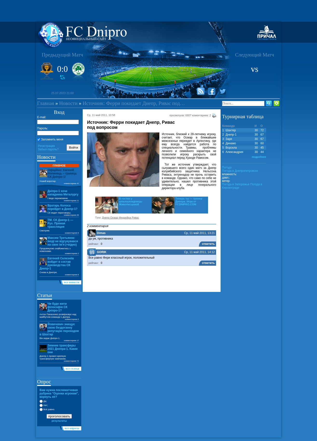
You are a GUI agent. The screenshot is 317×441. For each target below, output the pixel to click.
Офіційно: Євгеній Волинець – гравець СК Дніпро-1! (62, 173)
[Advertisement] (159, 11)
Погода (227, 167)
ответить (208, 244)
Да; (43, 401)
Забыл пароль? (48, 149)
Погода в (240, 170)
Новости (68, 103)
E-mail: (41, 117)
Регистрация (46, 146)
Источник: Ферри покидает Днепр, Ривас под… (134, 103)
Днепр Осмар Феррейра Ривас (120, 217)
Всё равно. (47, 409)
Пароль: (42, 128)
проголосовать (59, 416)
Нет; (44, 405)
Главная (45, 103)
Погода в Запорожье (236, 184)
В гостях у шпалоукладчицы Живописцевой (130, 201)
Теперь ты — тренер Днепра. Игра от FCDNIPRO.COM (188, 201)
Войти (73, 147)
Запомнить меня (50, 139)
